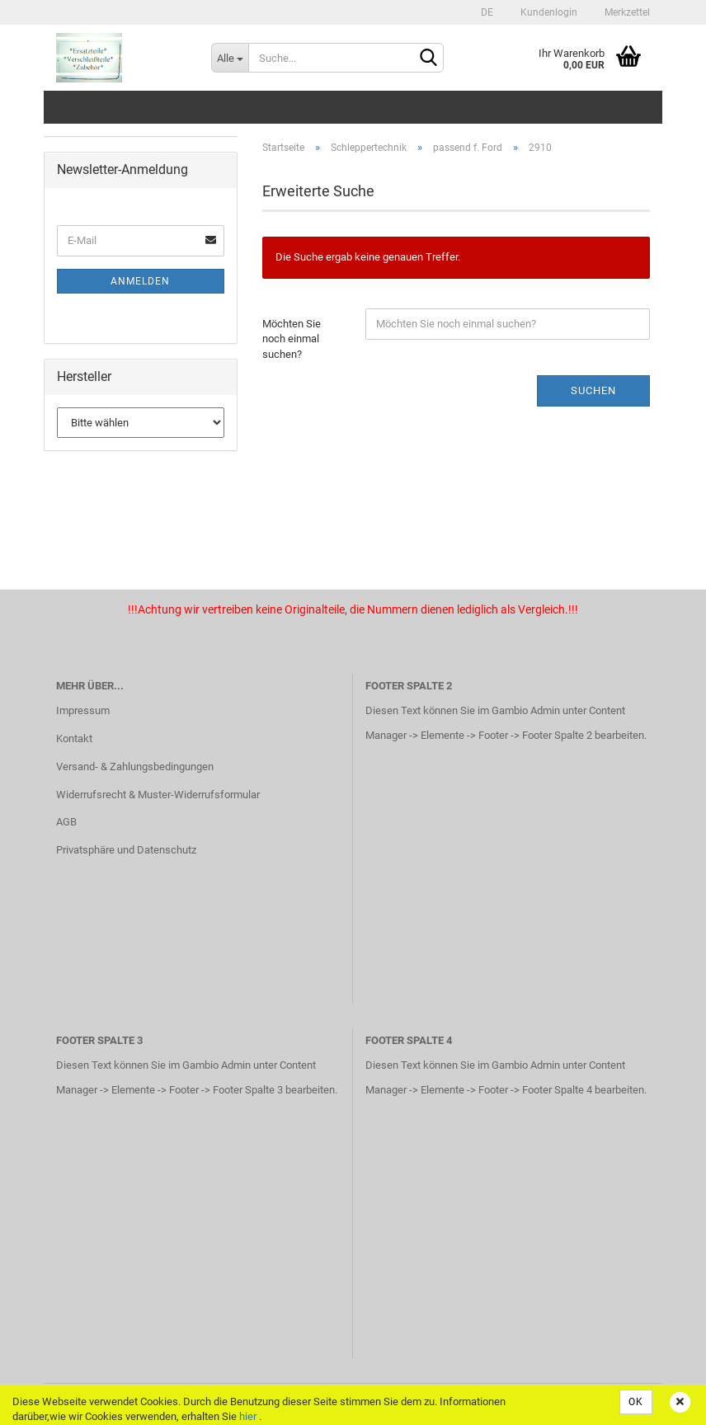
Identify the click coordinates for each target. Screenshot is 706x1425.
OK (635, 1402)
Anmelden (140, 281)
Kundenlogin (547, 12)
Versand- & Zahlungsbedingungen (135, 766)
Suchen (593, 390)
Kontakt (74, 738)
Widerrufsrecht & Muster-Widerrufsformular (158, 794)
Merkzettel (626, 12)
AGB (66, 822)
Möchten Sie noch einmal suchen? (291, 338)
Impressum (83, 710)
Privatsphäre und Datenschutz (126, 850)
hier (248, 1416)
